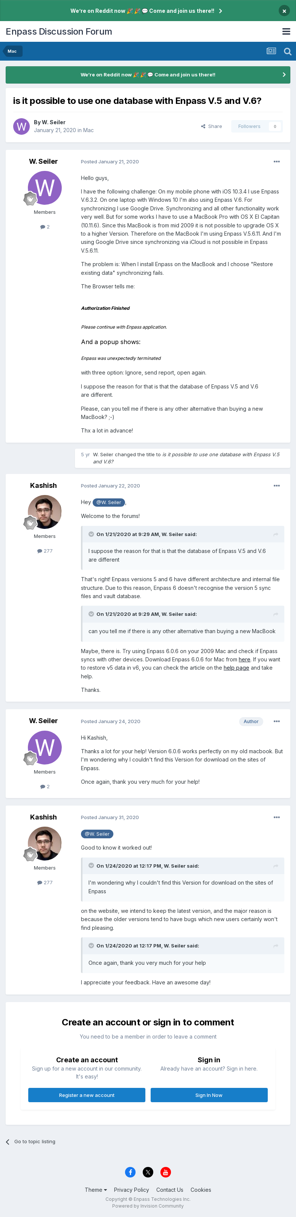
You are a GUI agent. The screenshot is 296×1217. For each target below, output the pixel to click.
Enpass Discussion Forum (59, 31)
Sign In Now (209, 1095)
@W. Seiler (108, 502)
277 (45, 551)
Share (211, 126)
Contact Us (169, 1190)
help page (236, 667)
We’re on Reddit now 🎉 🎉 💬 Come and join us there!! (142, 11)
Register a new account (86, 1095)
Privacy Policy (131, 1190)
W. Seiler (54, 122)
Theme (96, 1190)
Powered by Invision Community (148, 1206)
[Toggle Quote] (91, 534)
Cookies (201, 1190)
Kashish (43, 485)
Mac (88, 130)
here (244, 659)
